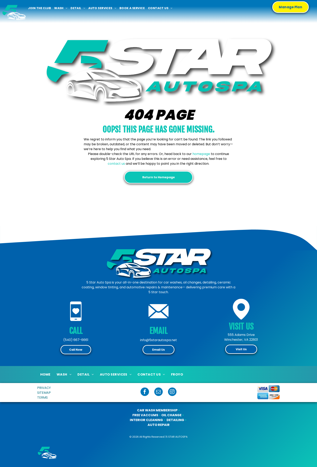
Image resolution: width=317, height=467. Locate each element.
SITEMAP (44, 392)
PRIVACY (44, 387)
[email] (158, 392)
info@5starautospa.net (158, 340)
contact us (116, 163)
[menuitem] (39, 8)
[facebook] (145, 392)
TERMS (42, 397)
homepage (201, 154)
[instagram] (172, 392)
